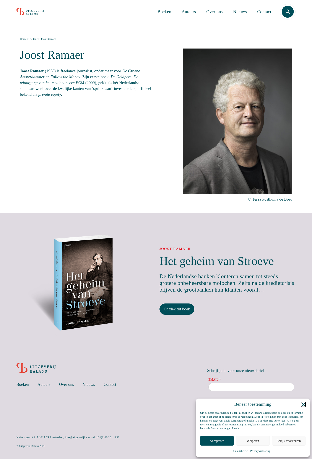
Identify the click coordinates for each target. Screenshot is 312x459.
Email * (214, 379)
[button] (303, 404)
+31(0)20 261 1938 (108, 437)
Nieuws (240, 14)
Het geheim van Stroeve (216, 261)
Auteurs (189, 14)
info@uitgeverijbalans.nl (80, 437)
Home (23, 39)
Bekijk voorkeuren (288, 441)
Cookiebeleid (240, 451)
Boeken (164, 14)
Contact (264, 14)
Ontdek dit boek (177, 309)
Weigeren (253, 441)
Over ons (214, 14)
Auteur (33, 39)
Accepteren (217, 441)
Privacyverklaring (260, 451)
